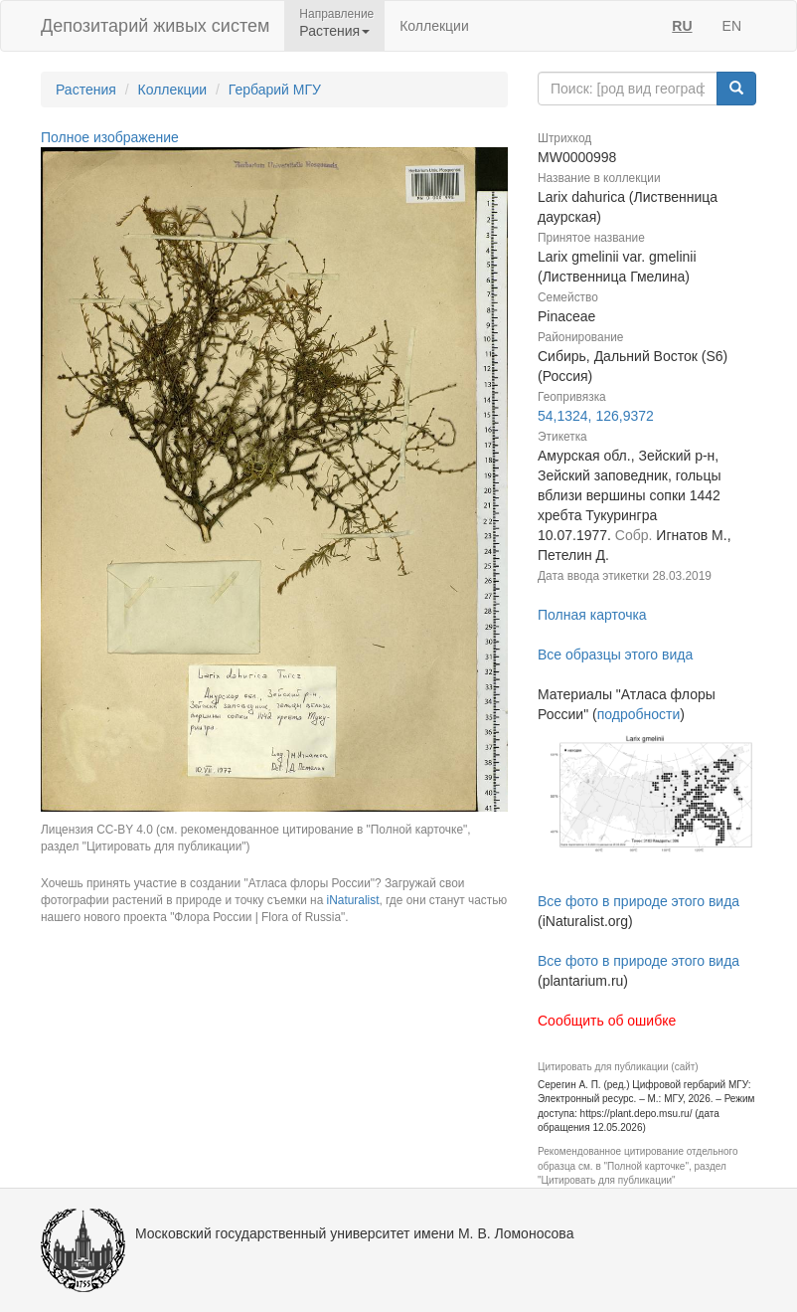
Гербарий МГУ (275, 89)
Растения (86, 89)
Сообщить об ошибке (607, 1021)
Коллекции (434, 26)
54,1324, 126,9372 (596, 416)
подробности (639, 714)
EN (731, 26)
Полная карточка (592, 615)
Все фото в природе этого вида (638, 901)
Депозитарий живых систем (155, 26)
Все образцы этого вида (615, 654)
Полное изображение (110, 137)
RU (682, 26)
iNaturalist (353, 900)
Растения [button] (334, 31)
